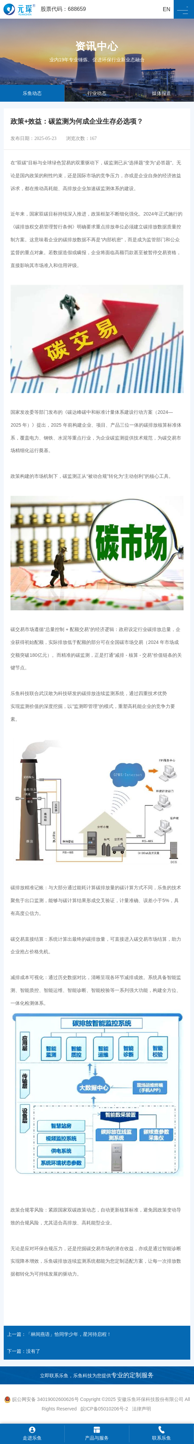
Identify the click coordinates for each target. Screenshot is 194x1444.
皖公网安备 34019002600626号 (41, 1399)
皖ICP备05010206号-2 (105, 1408)
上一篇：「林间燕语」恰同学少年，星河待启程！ (59, 1334)
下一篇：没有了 (23, 1351)
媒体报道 (161, 93)
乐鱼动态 (32, 93)
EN (166, 9)
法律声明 (141, 1408)
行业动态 (96, 93)
